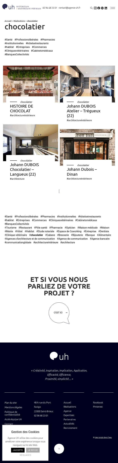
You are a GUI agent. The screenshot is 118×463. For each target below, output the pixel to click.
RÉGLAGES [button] (25, 455)
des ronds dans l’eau (103, 437)
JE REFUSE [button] (33, 450)
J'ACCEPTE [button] (18, 450)
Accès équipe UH (13, 419)
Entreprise (90, 231)
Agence (67, 410)
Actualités (69, 423)
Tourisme (11, 227)
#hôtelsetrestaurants (37, 43)
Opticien (70, 227)
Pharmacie (57, 227)
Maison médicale (88, 227)
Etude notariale (46, 231)
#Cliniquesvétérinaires (17, 50)
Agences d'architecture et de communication (30, 238)
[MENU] (112, 8)
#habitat (9, 47)
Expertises (69, 415)
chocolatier (26, 101)
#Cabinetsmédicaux (42, 50)
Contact (9, 423)
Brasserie (64, 235)
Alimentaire (104, 235)
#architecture (17, 178)
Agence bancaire (100, 238)
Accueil (8, 21)
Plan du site (11, 402)
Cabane (51, 235)
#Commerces (39, 47)
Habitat (30, 231)
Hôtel (19, 231)
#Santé (8, 39)
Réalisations (19, 21)
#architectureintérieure (22, 115)
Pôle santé (41, 227)
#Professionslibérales (26, 39)
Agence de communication (73, 238)
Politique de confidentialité (12, 413)
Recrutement (70, 427)
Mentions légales (13, 407)
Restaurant (26, 227)
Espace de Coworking (69, 231)
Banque (91, 235)
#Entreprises (23, 47)
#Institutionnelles (14, 43)
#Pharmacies (47, 39)
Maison (105, 227)
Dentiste (104, 231)
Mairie (9, 231)
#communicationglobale (18, 242)
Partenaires (70, 419)
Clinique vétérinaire (16, 235)
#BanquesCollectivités (17, 54)
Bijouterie (78, 235)
